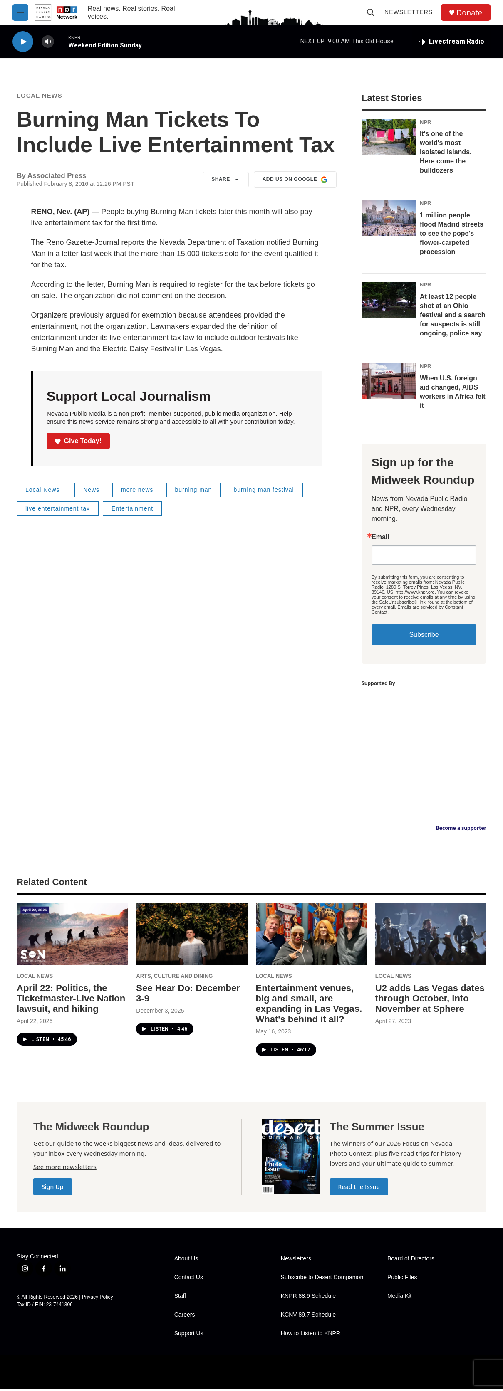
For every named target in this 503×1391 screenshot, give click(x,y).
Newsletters (408, 12)
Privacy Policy (97, 1299)
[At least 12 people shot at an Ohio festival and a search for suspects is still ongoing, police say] (389, 302)
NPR (425, 124)
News (91, 492)
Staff (180, 1298)
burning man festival (263, 492)
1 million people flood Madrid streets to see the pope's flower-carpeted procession (451, 236)
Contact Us (188, 1280)
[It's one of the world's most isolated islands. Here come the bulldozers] (389, 140)
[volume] (48, 41)
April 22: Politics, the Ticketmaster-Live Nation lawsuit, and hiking (71, 1000)
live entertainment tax (57, 511)
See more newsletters (65, 1169)
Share (225, 182)
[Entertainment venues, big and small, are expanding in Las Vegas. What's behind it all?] (311, 937)
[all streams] (451, 41)
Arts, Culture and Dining (174, 978)
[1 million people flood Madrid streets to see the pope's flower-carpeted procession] (389, 221)
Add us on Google (295, 182)
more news (137, 492)
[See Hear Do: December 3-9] (191, 937)
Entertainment (132, 511)
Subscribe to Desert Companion (322, 1280)
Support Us (188, 1336)
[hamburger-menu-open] (20, 12)
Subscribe (424, 637)
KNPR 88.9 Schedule (308, 1298)
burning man (193, 492)
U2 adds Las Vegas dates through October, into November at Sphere (430, 1000)
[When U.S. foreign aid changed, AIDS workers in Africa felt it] (389, 384)
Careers (184, 1317)
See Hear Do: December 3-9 (188, 995)
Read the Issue (359, 1189)
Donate (469, 12)
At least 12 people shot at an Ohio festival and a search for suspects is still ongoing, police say (452, 317)
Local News (39, 97)
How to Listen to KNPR (310, 1336)
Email (380, 539)
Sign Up (53, 1189)
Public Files (402, 1280)
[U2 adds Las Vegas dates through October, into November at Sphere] (430, 937)
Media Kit (399, 1298)
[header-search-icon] (370, 12)
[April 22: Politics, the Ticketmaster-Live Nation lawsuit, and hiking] (72, 937)
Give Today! (78, 443)
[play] (23, 42)
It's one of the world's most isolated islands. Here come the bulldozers (445, 154)
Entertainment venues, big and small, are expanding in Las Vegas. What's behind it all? (309, 1006)
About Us (186, 1261)
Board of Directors (410, 1261)
